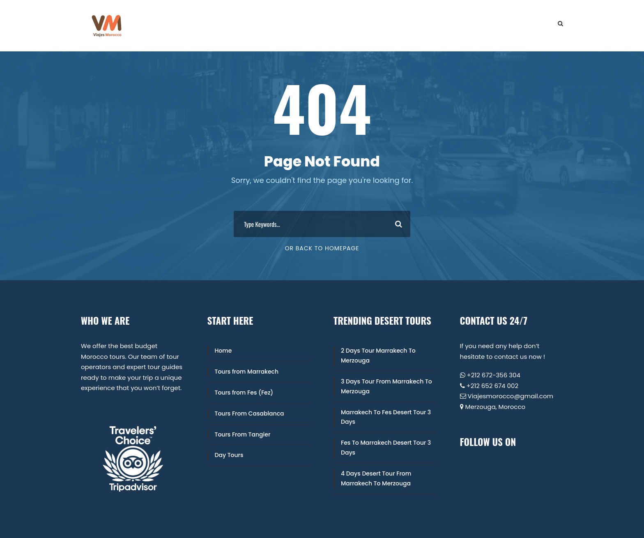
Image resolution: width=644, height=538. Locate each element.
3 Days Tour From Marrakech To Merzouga (386, 386)
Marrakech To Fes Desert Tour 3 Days (386, 417)
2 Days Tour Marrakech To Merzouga (378, 355)
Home (223, 350)
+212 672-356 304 (493, 375)
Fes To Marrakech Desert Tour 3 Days (386, 448)
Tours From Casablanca (249, 413)
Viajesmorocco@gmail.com (511, 396)
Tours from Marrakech (247, 371)
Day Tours (229, 455)
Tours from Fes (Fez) (244, 392)
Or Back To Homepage (322, 248)
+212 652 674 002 (493, 385)
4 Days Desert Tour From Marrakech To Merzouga (376, 478)
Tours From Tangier (243, 434)
